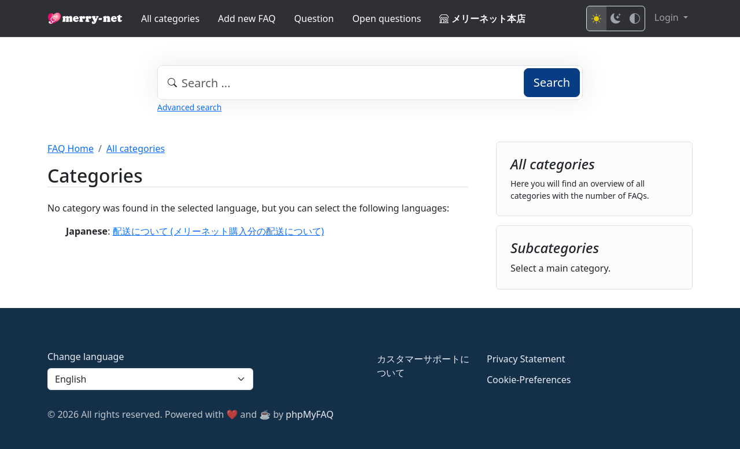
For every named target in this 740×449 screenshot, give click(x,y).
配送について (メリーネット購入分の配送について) (218, 231)
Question (314, 18)
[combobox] (370, 82)
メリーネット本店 (482, 18)
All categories (170, 18)
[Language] (150, 379)
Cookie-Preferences (529, 379)
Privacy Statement (526, 358)
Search (552, 82)
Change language (85, 356)
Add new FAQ (247, 18)
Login (667, 17)
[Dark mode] (616, 18)
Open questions (386, 18)
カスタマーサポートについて (423, 365)
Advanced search (189, 107)
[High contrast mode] (635, 18)
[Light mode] (596, 18)
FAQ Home (70, 148)
